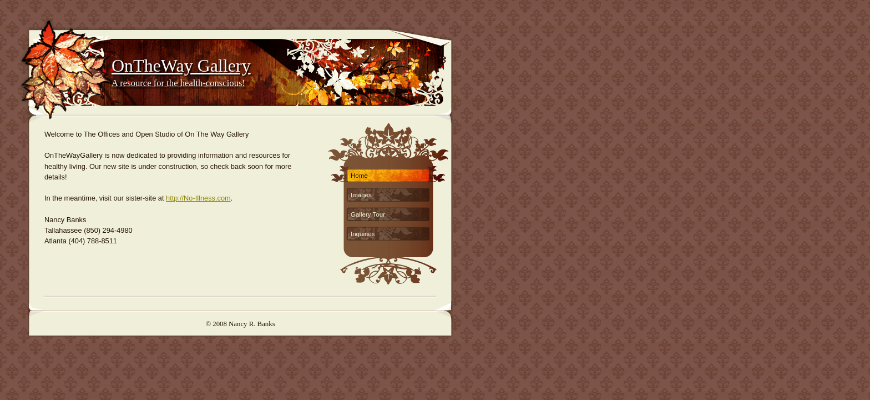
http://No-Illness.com (198, 198)
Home (359, 175)
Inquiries (363, 234)
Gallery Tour (368, 214)
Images (361, 195)
